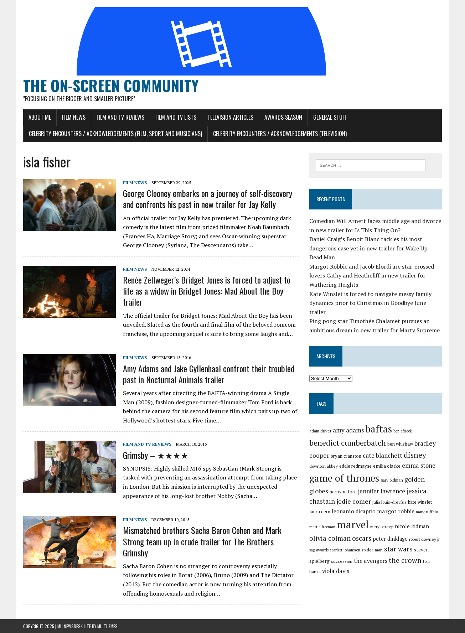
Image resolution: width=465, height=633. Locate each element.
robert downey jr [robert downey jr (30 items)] (424, 539)
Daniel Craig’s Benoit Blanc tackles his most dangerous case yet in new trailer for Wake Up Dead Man (368, 248)
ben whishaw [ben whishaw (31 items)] (400, 444)
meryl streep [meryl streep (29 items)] (381, 526)
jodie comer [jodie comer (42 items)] (353, 501)
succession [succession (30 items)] (341, 561)
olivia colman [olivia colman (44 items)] (330, 538)
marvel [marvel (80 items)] (353, 524)
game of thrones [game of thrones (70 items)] (344, 478)
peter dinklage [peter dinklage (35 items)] (390, 538)
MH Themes (107, 626)
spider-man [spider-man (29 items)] (372, 549)
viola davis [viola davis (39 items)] (335, 571)
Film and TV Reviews (120, 117)
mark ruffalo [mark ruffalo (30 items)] (427, 511)
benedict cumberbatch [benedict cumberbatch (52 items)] (347, 443)
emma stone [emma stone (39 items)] (418, 465)
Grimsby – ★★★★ (155, 454)
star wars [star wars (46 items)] (398, 549)
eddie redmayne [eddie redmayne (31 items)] (355, 466)
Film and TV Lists (175, 117)
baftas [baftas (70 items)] (378, 428)
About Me (40, 117)
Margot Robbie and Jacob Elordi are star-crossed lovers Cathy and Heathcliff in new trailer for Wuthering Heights (371, 276)
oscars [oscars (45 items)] (361, 538)
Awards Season (283, 117)
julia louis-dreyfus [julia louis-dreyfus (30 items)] (389, 502)
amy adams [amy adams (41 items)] (348, 430)
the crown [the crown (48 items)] (405, 560)
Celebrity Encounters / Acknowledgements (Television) (280, 133)
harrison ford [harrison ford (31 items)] (343, 492)
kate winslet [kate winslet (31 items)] (420, 502)
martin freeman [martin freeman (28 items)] (322, 526)
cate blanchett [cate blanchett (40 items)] (382, 455)
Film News (74, 117)
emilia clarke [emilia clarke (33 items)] (387, 466)
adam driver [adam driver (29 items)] (320, 431)
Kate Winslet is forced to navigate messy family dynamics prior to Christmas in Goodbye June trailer (370, 303)
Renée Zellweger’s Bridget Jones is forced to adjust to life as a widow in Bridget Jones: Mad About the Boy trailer (206, 290)
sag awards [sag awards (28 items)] (319, 550)
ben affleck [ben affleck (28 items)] (402, 431)
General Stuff (330, 117)
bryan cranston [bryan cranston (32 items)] (346, 456)
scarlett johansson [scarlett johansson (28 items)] (345, 550)
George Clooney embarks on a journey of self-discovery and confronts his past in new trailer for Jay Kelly (207, 199)
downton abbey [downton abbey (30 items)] (323, 466)
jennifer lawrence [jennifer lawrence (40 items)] (381, 491)
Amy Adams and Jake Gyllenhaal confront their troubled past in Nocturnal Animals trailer (208, 374)
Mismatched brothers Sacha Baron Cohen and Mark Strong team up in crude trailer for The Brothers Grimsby (202, 541)
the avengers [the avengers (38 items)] (370, 561)
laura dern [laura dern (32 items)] (319, 511)
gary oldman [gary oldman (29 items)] (392, 480)
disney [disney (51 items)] (415, 455)
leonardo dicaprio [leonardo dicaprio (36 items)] (354, 511)
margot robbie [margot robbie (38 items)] (395, 511)
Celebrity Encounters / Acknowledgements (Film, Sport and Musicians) (115, 133)
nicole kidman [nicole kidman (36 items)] (412, 526)
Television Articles (230, 117)
